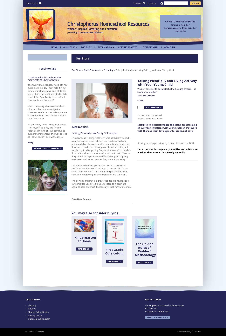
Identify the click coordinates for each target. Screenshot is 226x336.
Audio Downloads (92, 70)
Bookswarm (196, 331)
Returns (32, 308)
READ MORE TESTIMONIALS (46, 148)
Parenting (108, 70)
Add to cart (152, 107)
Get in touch (33, 3)
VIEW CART (139, 3)
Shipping (32, 305)
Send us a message (156, 317)
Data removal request (39, 318)
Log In (152, 3)
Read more (83, 249)
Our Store (76, 70)
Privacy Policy (35, 315)
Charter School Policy (38, 312)
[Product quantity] (140, 107)
